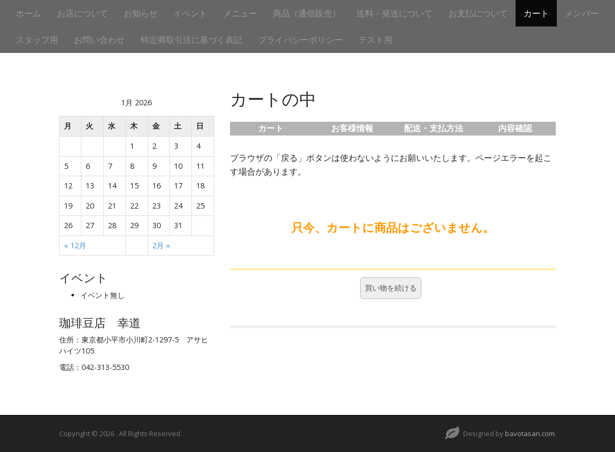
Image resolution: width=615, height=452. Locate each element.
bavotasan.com (530, 433)
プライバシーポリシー (300, 40)
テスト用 (375, 40)
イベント (190, 13)
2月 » (161, 245)
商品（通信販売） (307, 13)
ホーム (28, 13)
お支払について (478, 13)
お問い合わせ (99, 40)
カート (536, 13)
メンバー (582, 13)
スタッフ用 (37, 40)
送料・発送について (394, 13)
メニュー (240, 13)
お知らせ (141, 13)
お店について (82, 13)
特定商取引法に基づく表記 (191, 40)
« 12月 (75, 245)
